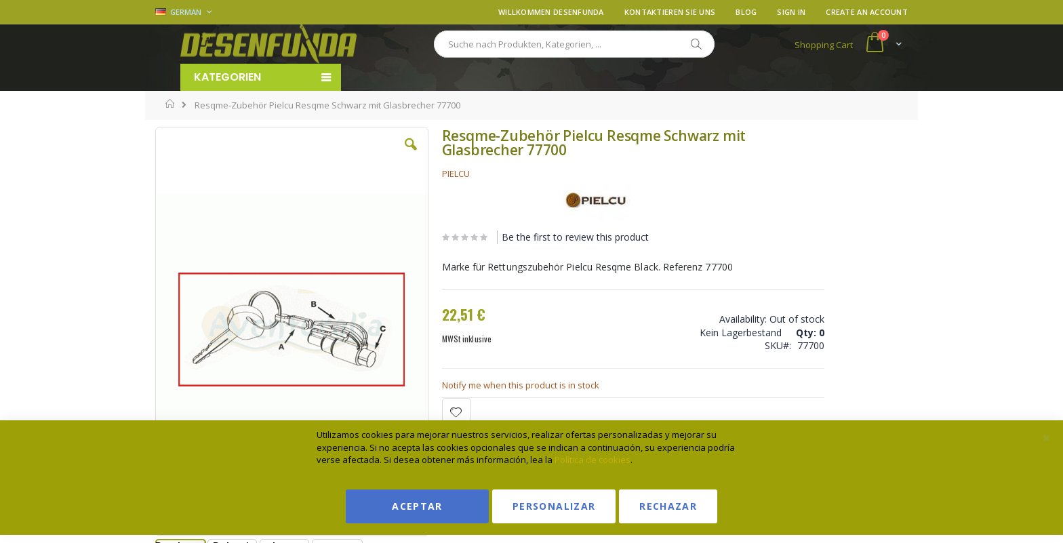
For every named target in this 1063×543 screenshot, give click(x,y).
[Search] (695, 44)
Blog (746, 12)
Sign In (791, 12)
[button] (368, 154)
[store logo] (268, 44)
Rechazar (668, 506)
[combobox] (574, 44)
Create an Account (867, 12)
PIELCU (411, 173)
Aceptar (417, 506)
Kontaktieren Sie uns (670, 12)
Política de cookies (592, 460)
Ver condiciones (806, 192)
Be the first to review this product (530, 236)
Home (170, 104)
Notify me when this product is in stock (476, 385)
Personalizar (554, 506)
